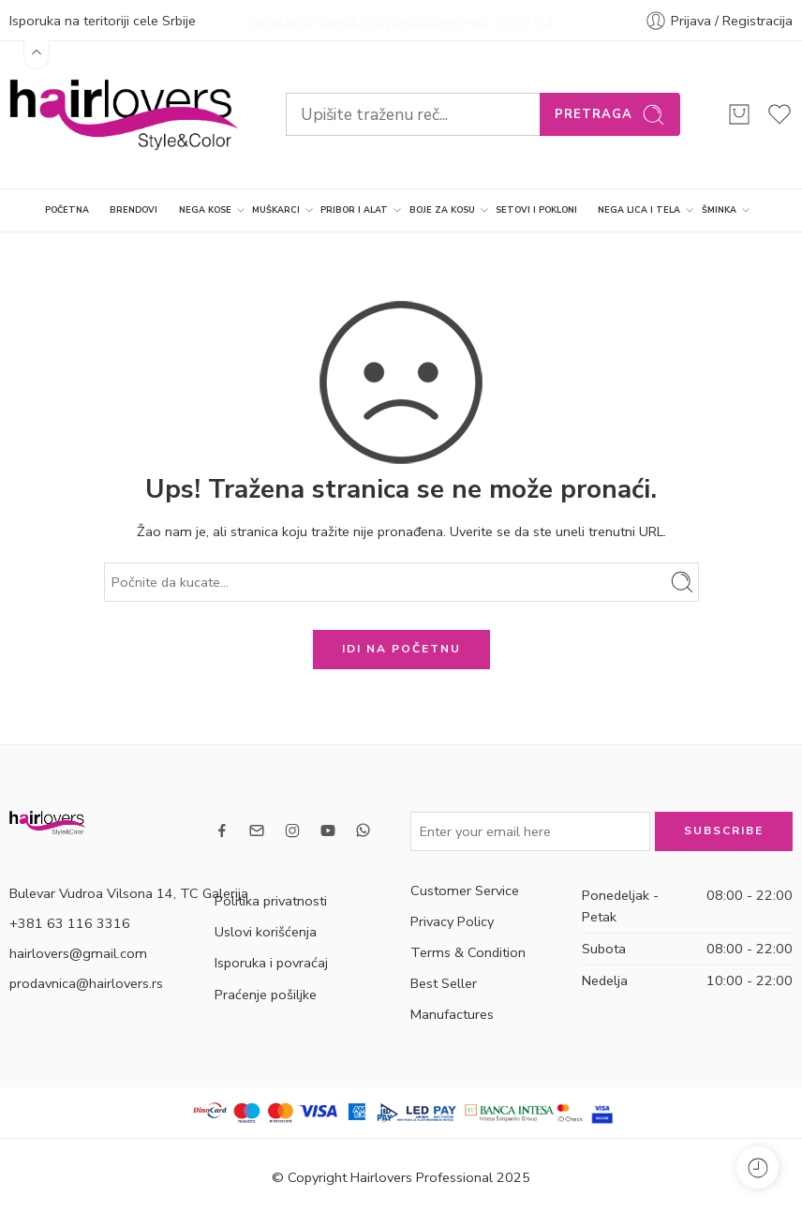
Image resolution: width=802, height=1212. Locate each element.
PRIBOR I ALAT (354, 209)
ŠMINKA (719, 209)
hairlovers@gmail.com (78, 951)
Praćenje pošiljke (266, 992)
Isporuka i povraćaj (271, 961)
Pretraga (610, 113)
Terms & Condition (468, 950)
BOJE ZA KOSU (442, 209)
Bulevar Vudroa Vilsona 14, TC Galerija (128, 891)
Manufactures (452, 1013)
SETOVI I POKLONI (536, 208)
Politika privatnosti (271, 899)
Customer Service (464, 888)
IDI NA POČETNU (401, 647)
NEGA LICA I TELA (639, 209)
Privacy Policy (452, 919)
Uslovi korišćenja (266, 930)
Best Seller (443, 982)
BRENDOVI (133, 208)
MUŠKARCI (276, 209)
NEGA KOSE (205, 209)
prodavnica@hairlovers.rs (86, 981)
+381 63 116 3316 (69, 921)
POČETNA (67, 208)
